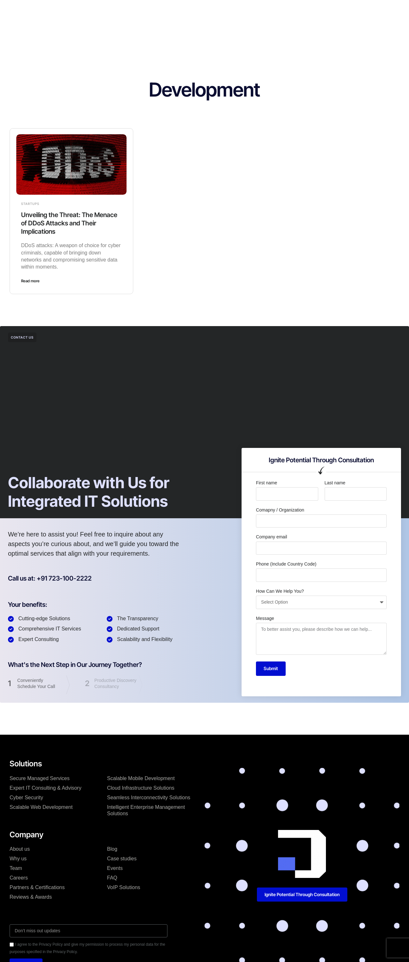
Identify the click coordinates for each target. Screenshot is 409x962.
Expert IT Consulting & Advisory (45, 788)
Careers (19, 877)
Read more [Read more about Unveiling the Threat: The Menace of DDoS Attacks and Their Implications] (30, 280)
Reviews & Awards (31, 897)
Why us (18, 858)
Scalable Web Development (41, 807)
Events (115, 868)
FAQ (112, 877)
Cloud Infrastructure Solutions (140, 788)
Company (162, 11)
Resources (254, 11)
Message (265, 618)
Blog (227, 11)
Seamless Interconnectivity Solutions (148, 797)
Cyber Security (26, 797)
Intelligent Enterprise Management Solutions (146, 810)
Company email (271, 536)
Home (103, 11)
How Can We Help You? (280, 591)
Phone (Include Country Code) (286, 564)
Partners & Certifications (37, 887)
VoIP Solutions (123, 887)
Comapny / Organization (280, 509)
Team (16, 868)
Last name (335, 482)
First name (266, 482)
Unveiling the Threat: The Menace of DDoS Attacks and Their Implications (69, 223)
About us (20, 849)
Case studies (197, 11)
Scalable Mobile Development (141, 778)
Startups (30, 204)
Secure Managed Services (40, 778)
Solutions (130, 11)
